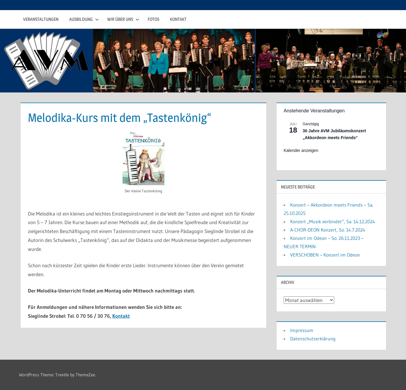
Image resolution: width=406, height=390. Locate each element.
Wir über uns (123, 19)
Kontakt (178, 19)
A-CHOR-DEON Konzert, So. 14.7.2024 (327, 230)
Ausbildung (84, 19)
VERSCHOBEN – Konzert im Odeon (325, 255)
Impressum (301, 330)
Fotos (153, 19)
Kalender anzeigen (301, 150)
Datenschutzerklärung (313, 339)
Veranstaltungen (41, 19)
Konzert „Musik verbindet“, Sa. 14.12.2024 (332, 221)
